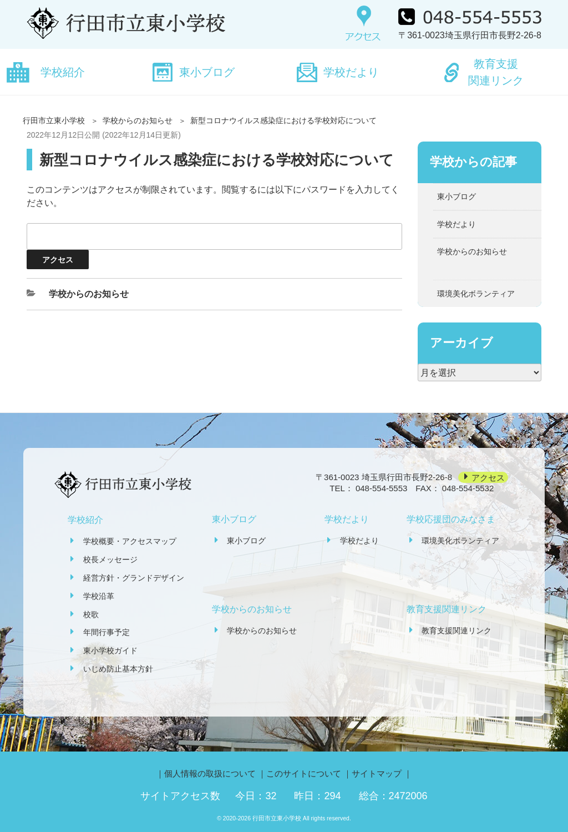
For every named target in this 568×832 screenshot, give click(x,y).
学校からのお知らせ (138, 120)
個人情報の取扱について (210, 773)
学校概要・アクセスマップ (129, 541)
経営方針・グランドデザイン (133, 577)
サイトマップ (377, 773)
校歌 (91, 614)
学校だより (351, 72)
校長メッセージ (110, 559)
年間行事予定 (106, 632)
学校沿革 (98, 596)
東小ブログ (207, 72)
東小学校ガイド (110, 650)
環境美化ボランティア (476, 293)
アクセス (488, 477)
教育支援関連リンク (496, 72)
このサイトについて (303, 773)
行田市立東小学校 (54, 120)
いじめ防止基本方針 (118, 668)
